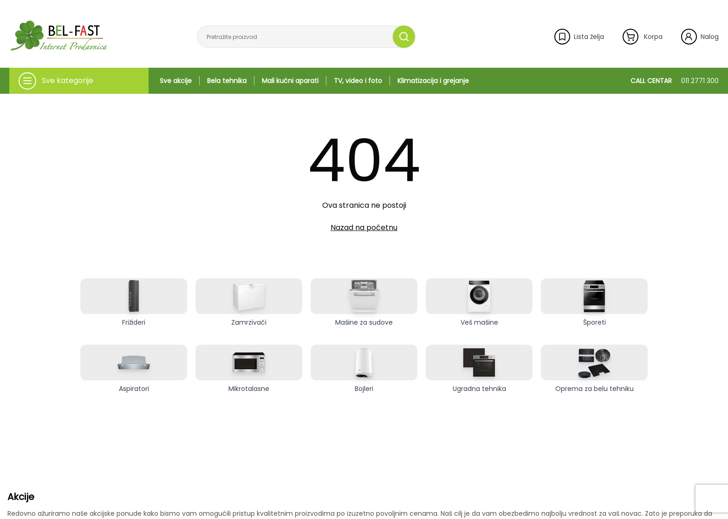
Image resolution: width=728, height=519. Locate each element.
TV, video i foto (358, 80)
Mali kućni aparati (290, 80)
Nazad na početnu (364, 227)
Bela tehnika (227, 80)
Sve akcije (176, 80)
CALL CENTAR (674, 80)
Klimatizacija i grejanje (433, 80)
